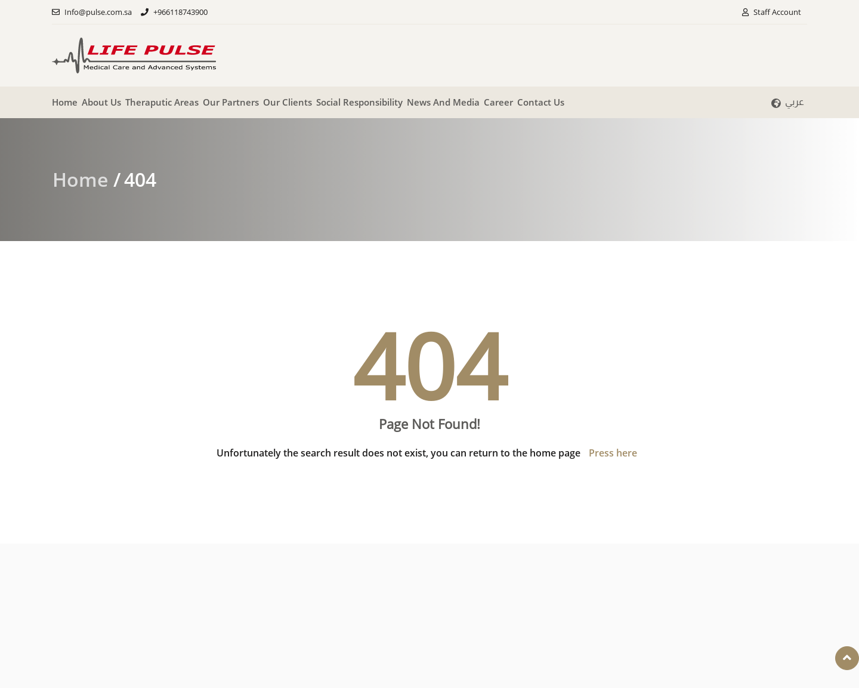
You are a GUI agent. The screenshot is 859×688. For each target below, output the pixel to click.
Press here (613, 452)
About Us (101, 102)
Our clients (287, 102)
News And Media (443, 102)
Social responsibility (359, 102)
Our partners (231, 102)
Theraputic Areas (162, 102)
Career (498, 102)
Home (65, 102)
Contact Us (540, 102)
